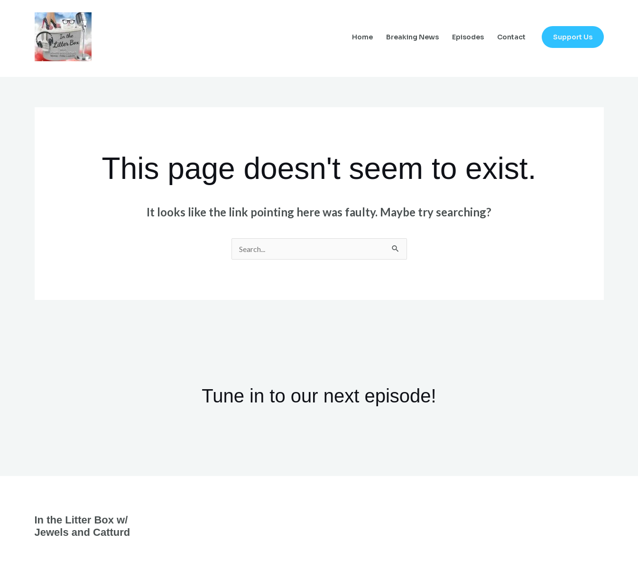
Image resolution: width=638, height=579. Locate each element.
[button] (573, 37)
